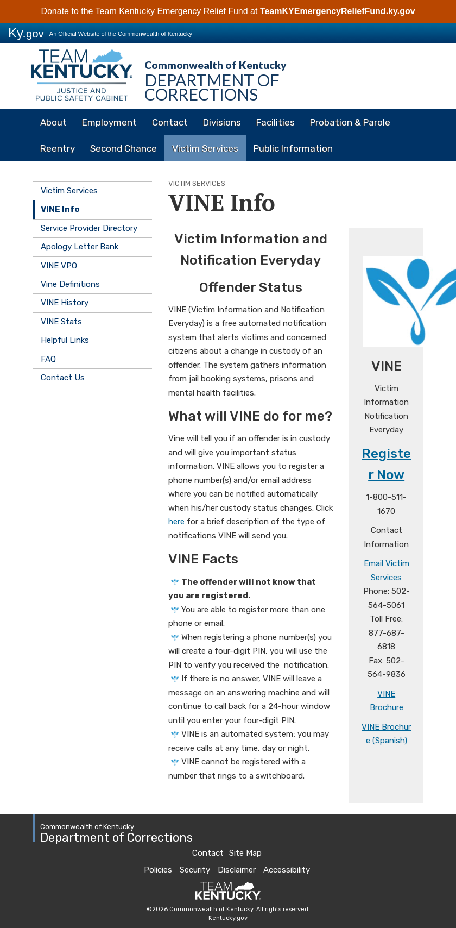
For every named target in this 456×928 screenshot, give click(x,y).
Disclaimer (237, 870)
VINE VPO (59, 266)
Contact (170, 122)
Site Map (245, 853)
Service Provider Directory (89, 228)
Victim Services (205, 148)
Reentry (57, 148)
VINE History (64, 303)
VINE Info (60, 209)
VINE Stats (61, 322)
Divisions (222, 122)
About (53, 122)
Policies (158, 870)
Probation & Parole (350, 122)
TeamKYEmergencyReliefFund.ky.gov (337, 11)
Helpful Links (65, 340)
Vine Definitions (70, 284)
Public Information (293, 148)
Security (195, 870)
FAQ (48, 359)
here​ (176, 521)
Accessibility (286, 870)
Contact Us (63, 378)
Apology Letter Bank (79, 247)
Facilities (275, 122)
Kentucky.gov (228, 917)
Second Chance (123, 148)
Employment (109, 122)
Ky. (26, 33)
